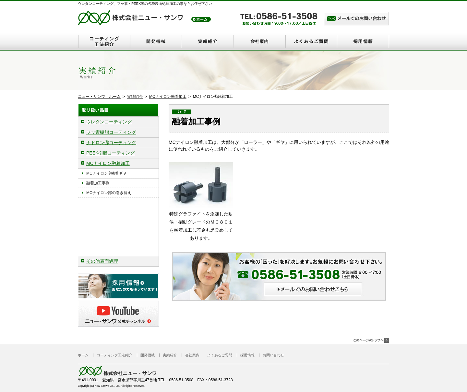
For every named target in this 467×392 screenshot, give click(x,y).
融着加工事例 (100, 183)
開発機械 (156, 41)
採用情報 (363, 41)
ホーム (83, 355)
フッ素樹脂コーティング (111, 132)
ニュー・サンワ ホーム (99, 96)
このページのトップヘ (371, 340)
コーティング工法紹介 (104, 41)
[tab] (118, 122)
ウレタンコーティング (109, 121)
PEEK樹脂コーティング (110, 153)
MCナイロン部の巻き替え (108, 192)
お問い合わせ (273, 355)
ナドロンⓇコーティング (111, 142)
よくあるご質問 (311, 41)
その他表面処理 (102, 261)
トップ (201, 19)
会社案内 (259, 41)
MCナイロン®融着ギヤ (108, 173)
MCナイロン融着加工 (167, 96)
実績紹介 (208, 41)
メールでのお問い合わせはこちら (356, 19)
